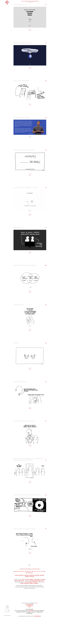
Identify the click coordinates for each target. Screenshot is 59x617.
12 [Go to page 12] (32, 569)
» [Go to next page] (39, 569)
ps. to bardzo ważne (22, 117)
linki (29, 607)
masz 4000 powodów (21, 80)
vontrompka (37, 579)
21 (25, 1)
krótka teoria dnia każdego (25, 265)
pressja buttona (20, 381)
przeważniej (18, 304)
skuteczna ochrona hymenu (25, 529)
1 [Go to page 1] (20, 569)
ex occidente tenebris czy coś (26, 187)
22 (24, 1)
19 (27, 571)
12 (32, 1)
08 (26, 572)
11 (33, 1)
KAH (23, 579)
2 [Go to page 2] (21, 569)
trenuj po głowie (29, 579)
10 (34, 1)
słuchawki (36, 575)
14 (36, 571)
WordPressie (37, 616)
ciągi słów (26, 575)
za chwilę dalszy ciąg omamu (36, 580)
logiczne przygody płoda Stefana (27, 495)
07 (36, 1)
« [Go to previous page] (19, 569)
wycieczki (31, 576)
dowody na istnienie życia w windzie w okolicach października (28, 459)
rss (36, 603)
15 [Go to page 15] (36, 569)
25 (22, 1)
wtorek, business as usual (24, 421)
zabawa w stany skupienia (24, 150)
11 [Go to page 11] (30, 569)
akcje (29, 137)
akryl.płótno (21, 575)
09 (44, 571)
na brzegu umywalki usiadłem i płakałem (32, 582)
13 (37, 571)
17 (28, 1)
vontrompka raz (29, 604)
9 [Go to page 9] (27, 569)
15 (30, 1)
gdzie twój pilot (20, 4)
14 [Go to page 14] (35, 569)
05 (38, 1)
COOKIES (30, 610)
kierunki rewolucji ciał (23, 43)
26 (21, 1)
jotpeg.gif (30, 30)
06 (37, 1)
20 (26, 1)
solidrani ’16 (18, 227)
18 (29, 571)
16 (29, 1)
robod (16, 343)
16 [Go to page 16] (38, 569)
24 (18, 571)
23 (20, 571)
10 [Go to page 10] (29, 569)
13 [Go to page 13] (33, 569)
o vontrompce (29, 605)
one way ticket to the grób (31, 582)
